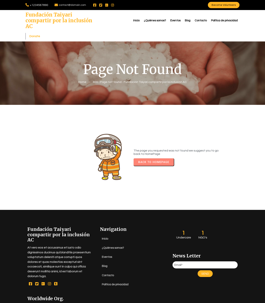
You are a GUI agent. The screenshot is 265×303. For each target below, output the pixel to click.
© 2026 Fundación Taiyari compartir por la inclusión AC (132, 299)
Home (82, 71)
